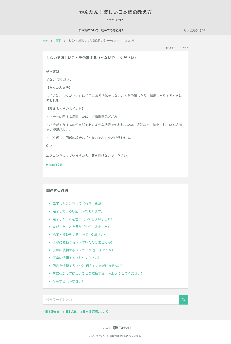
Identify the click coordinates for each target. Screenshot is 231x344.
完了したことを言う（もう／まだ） (78, 203)
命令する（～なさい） (69, 281)
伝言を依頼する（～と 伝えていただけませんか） (88, 265)
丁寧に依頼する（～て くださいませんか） (84, 249)
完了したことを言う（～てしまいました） (83, 219)
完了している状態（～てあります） (78, 211)
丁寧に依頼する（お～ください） (77, 257)
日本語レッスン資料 (93, 30)
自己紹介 (117, 30)
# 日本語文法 (54, 165)
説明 (131, 30)
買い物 (169, 30)
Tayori (115, 335)
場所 (142, 30)
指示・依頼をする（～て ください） (80, 234)
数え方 (155, 30)
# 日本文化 (70, 311)
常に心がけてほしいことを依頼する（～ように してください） (98, 273)
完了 (58, 40)
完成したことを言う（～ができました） (82, 226)
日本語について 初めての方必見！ (51, 30)
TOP (45, 40)
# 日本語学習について (94, 311)
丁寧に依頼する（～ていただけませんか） (83, 242)
